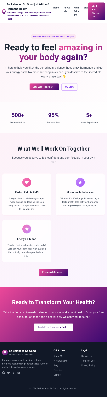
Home (56, 7)
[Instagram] (3, 373)
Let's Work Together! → (44, 87)
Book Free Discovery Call (96, 11)
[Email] (18, 373)
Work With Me (76, 11)
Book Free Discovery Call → (53, 327)
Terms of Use (88, 360)
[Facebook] (8, 373)
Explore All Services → (53, 272)
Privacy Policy (88, 365)
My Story (69, 87)
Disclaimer (86, 356)
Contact (57, 375)
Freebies (58, 370)
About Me (58, 356)
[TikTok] (13, 373)
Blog (86, 7)
